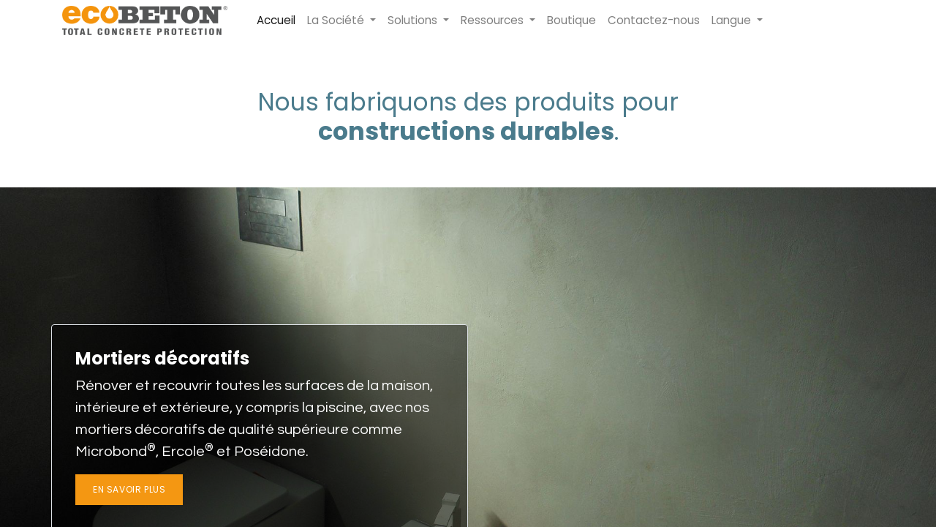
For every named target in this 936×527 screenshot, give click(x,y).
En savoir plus (129, 489)
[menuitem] (276, 21)
